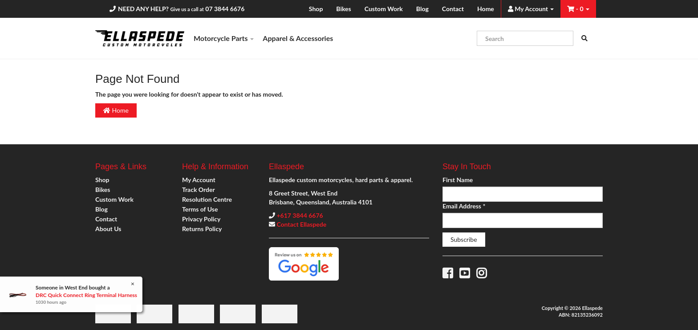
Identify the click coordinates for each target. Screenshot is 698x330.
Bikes (343, 8)
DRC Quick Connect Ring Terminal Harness (86, 295)
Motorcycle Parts (224, 38)
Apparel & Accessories (298, 38)
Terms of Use (200, 209)
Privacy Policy (201, 219)
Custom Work (384, 8)
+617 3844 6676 (299, 215)
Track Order (198, 189)
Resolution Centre (207, 199)
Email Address (463, 206)
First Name (457, 179)
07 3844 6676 (224, 8)
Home (485, 8)
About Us (108, 228)
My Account (198, 179)
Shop (316, 8)
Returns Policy (202, 228)
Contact (453, 8)
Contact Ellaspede (301, 224)
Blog (422, 8)
